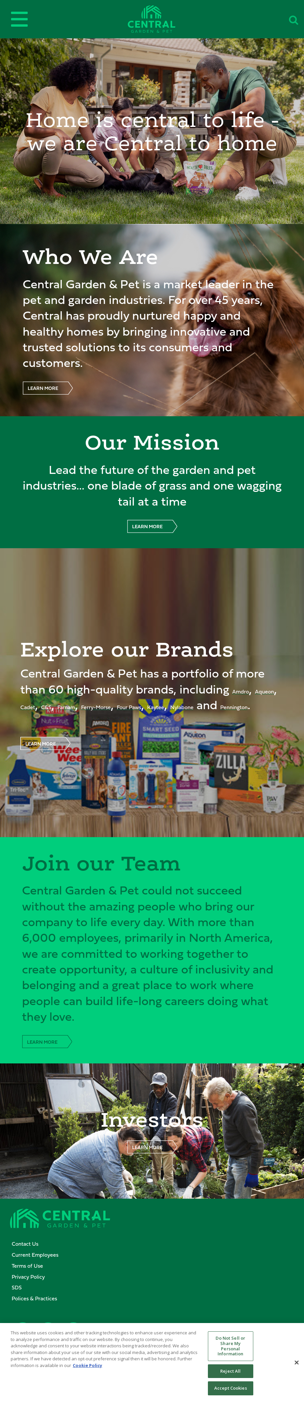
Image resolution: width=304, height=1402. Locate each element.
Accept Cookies (230, 1391)
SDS (17, 1287)
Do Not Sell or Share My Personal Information (230, 1349)
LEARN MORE (43, 388)
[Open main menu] (19, 19)
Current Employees (35, 1255)
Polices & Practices (34, 1298)
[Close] (296, 1365)
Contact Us (25, 1244)
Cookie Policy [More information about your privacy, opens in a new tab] (87, 1368)
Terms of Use (27, 1266)
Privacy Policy (28, 1277)
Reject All (230, 1374)
